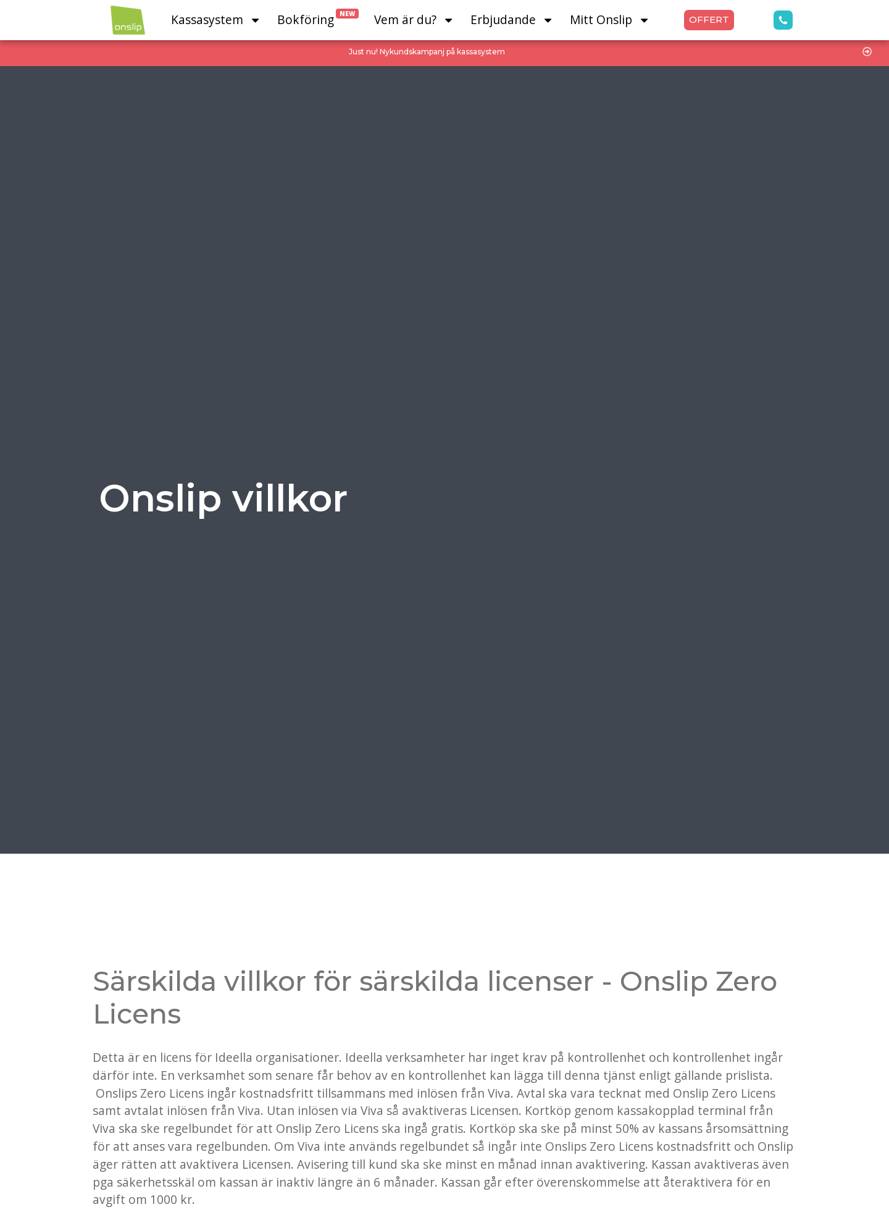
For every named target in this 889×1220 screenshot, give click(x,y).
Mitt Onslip (610, 20)
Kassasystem (216, 20)
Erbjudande (512, 20)
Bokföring (318, 18)
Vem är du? (414, 20)
